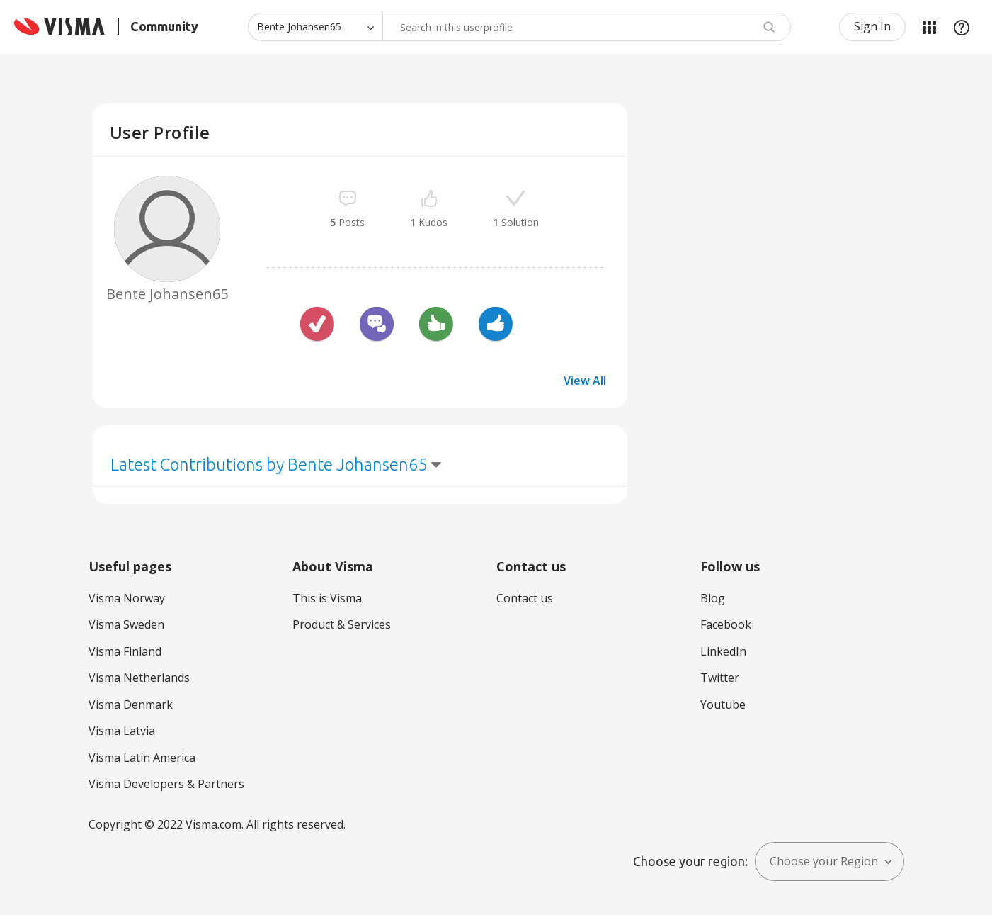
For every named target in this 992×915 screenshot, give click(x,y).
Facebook (725, 624)
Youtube (723, 704)
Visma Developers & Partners (166, 784)
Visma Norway (127, 598)
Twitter (719, 677)
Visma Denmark (131, 704)
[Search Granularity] (315, 27)
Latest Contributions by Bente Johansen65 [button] (269, 464)
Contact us (524, 598)
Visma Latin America (142, 757)
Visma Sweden (126, 624)
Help (961, 27)
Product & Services (341, 624)
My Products (929, 27)
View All (585, 380)
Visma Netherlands (139, 677)
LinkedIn (723, 651)
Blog (712, 598)
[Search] (586, 27)
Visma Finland (125, 651)
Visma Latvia (122, 731)
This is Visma (327, 598)
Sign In (872, 26)
